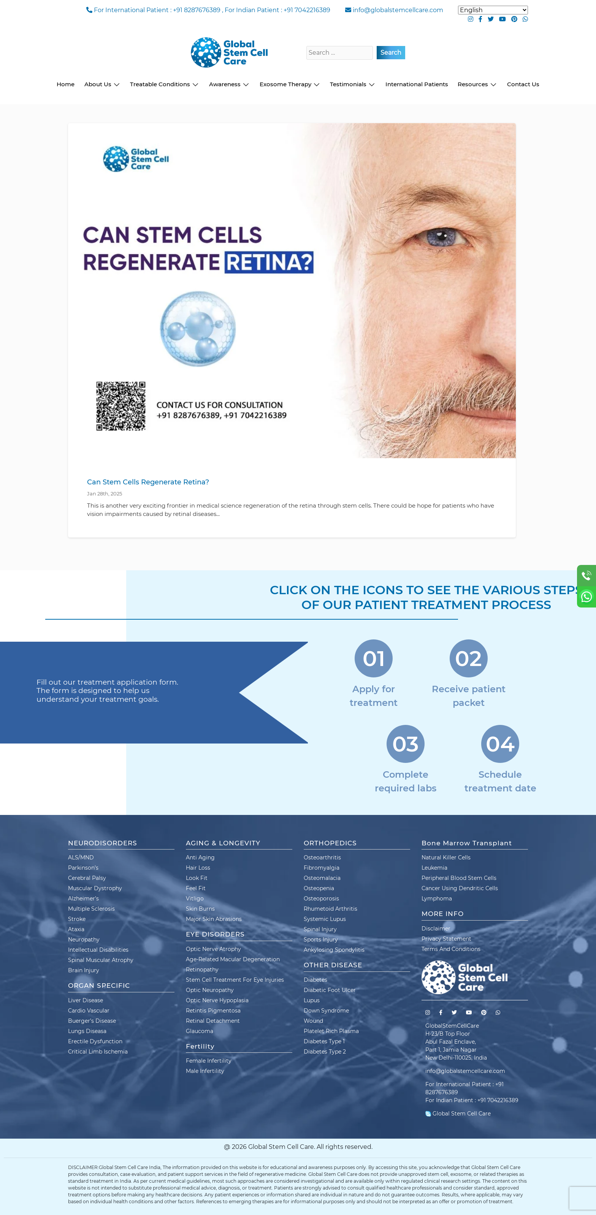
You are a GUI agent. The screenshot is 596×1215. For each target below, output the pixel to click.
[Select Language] (493, 10)
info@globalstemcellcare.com (398, 10)
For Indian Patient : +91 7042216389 (277, 10)
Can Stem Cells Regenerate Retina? (148, 482)
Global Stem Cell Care (458, 1113)
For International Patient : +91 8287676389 (157, 10)
